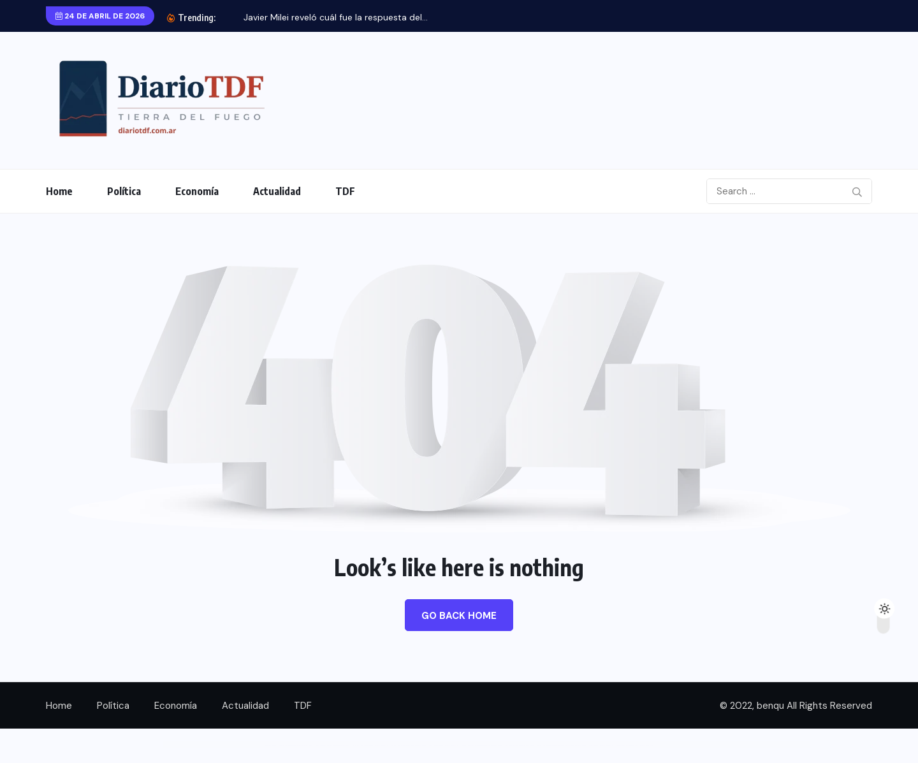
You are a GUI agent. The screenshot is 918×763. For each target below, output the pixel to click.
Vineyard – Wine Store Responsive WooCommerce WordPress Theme (482, 745)
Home (59, 191)
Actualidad (277, 191)
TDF (345, 191)
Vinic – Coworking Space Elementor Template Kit (519, 745)
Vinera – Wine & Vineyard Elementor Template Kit (443, 745)
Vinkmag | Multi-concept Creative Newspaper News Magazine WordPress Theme (561, 745)
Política (124, 191)
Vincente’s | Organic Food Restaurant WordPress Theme (295, 745)
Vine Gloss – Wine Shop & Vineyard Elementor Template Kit (370, 745)
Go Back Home (459, 615)
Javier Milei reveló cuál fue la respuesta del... (336, 17)
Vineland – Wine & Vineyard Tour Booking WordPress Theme (408, 745)
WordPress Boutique (270, 745)
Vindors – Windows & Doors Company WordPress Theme (332, 745)
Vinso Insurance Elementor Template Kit (601, 745)
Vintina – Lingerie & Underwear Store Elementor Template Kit (634, 745)
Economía (197, 191)
